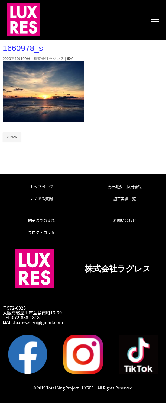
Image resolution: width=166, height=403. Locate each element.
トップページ (41, 186)
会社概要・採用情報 (125, 186)
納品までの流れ (41, 220)
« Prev (12, 137)
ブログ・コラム (41, 232)
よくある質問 (41, 198)
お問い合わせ (124, 220)
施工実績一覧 (124, 198)
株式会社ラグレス (49, 59)
